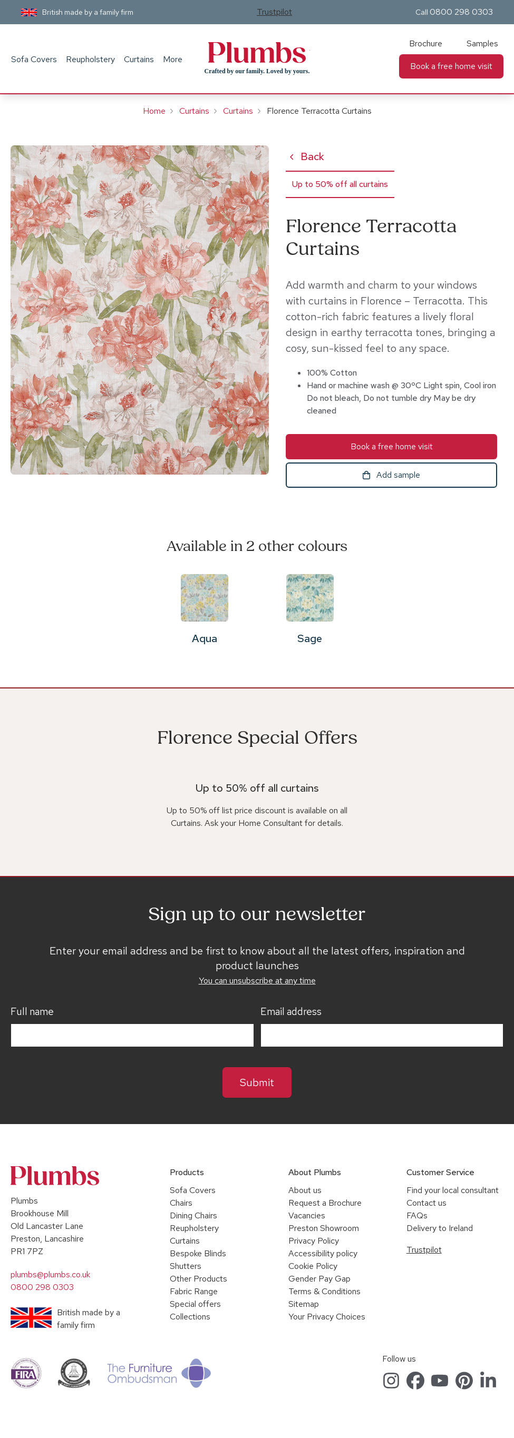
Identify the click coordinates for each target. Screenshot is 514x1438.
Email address (291, 1012)
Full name (32, 1012)
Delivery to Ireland (439, 1228)
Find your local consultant (452, 1190)
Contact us (426, 1202)
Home (154, 110)
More (172, 59)
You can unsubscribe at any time (257, 980)
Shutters (185, 1266)
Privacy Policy (313, 1240)
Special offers (195, 1303)
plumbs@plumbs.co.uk (50, 1274)
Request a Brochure (325, 1202)
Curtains (139, 59)
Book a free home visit (451, 66)
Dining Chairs (193, 1215)
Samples (482, 43)
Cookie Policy (312, 1266)
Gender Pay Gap (319, 1278)
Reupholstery (90, 59)
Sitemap (303, 1303)
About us (305, 1190)
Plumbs (257, 52)
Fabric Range (194, 1291)
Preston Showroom (323, 1228)
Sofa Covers (34, 59)
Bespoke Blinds (198, 1253)
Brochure (425, 43)
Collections (190, 1316)
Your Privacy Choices (326, 1316)
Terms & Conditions (324, 1291)
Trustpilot (274, 11)
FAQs (417, 1215)
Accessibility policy (322, 1253)
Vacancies (306, 1215)
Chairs (181, 1202)
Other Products (198, 1278)
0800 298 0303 (461, 11)
